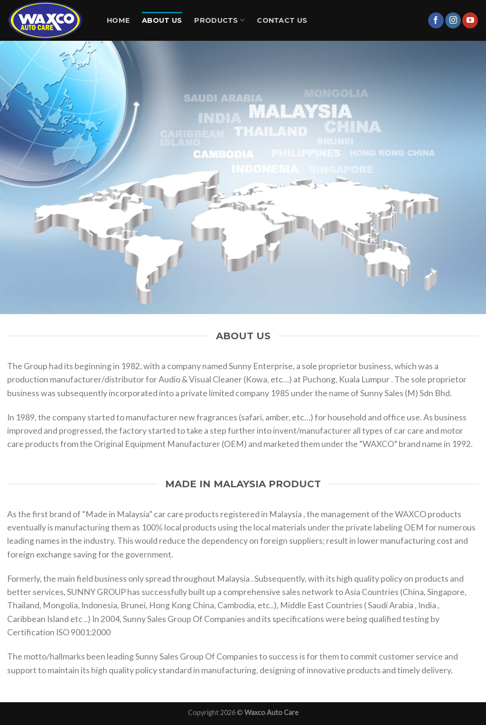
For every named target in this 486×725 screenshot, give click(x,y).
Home (118, 20)
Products (219, 20)
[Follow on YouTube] (470, 20)
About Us (162, 20)
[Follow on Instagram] (453, 20)
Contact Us (282, 20)
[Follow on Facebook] (436, 20)
